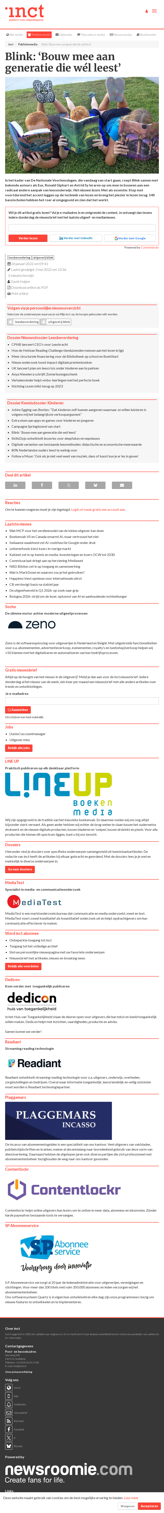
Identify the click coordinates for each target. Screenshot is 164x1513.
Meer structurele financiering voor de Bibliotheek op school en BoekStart (65, 356)
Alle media (14, 34)
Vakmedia (64, 34)
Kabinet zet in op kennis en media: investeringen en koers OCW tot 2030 (62, 554)
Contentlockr (150, 247)
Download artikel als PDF (29, 287)
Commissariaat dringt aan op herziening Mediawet (46, 560)
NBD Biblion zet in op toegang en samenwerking (44, 566)
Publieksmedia (39, 34)
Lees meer (131, 1498)
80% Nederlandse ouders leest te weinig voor (44, 450)
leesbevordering (19, 257)
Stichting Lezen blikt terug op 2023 (37, 386)
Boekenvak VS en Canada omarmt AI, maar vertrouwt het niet (54, 537)
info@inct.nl (19, 1366)
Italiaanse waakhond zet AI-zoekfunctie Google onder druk (52, 543)
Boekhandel (146, 34)
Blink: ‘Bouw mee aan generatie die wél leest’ (44, 432)
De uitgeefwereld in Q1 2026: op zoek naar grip (44, 590)
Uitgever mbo (19, 740)
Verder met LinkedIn (76, 238)
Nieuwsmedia (121, 34)
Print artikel (19, 293)
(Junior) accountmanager (27, 734)
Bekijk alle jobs (19, 748)
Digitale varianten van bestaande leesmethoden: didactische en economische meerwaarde (77, 444)
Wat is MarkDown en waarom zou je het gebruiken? (47, 572)
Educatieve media (91, 34)
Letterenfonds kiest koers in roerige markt (40, 549)
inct (10, 44)
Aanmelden (18, 710)
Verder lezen (28, 238)
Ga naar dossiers (20, 869)
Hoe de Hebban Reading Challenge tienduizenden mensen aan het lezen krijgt (68, 350)
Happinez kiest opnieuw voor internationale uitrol (45, 578)
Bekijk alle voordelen (23, 966)
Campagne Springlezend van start (36, 426)
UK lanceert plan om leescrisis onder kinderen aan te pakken (55, 368)
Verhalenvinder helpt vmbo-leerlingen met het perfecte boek (56, 380)
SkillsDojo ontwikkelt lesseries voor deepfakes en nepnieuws (56, 438)
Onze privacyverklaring (18, 1371)
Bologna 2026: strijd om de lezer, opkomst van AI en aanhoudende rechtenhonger (68, 596)
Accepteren (149, 1506)
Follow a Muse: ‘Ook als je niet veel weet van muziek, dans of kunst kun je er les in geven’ (75, 456)
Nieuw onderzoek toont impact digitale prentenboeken (52, 362)
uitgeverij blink (43, 257)
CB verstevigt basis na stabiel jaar (34, 584)
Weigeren (128, 1506)
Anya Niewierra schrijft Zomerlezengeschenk (45, 374)
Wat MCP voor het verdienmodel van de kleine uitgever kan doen (56, 531)
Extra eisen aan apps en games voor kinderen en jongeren (53, 420)
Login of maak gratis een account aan (98, 509)
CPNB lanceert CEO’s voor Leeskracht (40, 344)
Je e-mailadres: (17, 693)
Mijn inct (65, 314)
